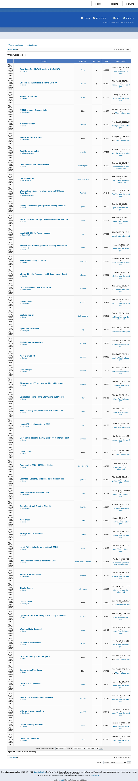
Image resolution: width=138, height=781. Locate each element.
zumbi (83, 726)
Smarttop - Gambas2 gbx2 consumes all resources (42, 479)
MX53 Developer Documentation (34, 110)
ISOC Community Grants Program (35, 656)
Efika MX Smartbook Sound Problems (36, 697)
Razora (83, 343)
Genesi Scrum (26, 602)
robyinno (83, 275)
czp (83, 234)
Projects (114, 3)
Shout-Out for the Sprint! (31, 137)
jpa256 (83, 507)
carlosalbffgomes (83, 166)
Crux (23, 686)
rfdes (83, 493)
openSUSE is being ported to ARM (35, 424)
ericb (83, 548)
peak (83, 207)
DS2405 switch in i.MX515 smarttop (35, 288)
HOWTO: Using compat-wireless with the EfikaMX (41, 411)
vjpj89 (83, 97)
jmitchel (83, 480)
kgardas (83, 575)
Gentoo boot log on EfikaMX (32, 725)
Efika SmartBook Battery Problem (34, 165)
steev (83, 411)
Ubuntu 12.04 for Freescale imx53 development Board (43, 274)
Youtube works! (27, 315)
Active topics (32, 45)
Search (128, 18)
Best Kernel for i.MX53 (29, 151)
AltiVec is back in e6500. (30, 574)
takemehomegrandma (83, 562)
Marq (83, 644)
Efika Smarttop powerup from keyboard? (38, 561)
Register (99, 18)
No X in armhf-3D (27, 356)
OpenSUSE (26, 235)
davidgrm (83, 125)
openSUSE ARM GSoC (30, 329)
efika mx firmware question (32, 711)
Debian (24, 98)
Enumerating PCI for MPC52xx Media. (36, 465)
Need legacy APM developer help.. (35, 492)
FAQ (116, 18)
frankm (83, 384)
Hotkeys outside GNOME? (31, 533)
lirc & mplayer (26, 370)
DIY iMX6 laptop (27, 178)
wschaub (83, 84)
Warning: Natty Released (31, 629)
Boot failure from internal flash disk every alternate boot (44, 438)
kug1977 (83, 712)
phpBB (61, 780)
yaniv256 (83, 261)
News (24, 453)
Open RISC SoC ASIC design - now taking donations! (43, 615)
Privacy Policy (95, 775)
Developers (26, 112)
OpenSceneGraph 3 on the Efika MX (35, 506)
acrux (83, 248)
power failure (25, 451)
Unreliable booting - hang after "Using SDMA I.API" (42, 397)
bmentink (83, 152)
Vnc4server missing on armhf (33, 260)
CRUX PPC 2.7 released (30, 684)
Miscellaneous (26, 180)
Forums (130, 3)
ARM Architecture (28, 153)
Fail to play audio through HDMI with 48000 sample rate (44, 219)
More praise (25, 520)
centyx (82, 521)
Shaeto (83, 289)
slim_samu (83, 589)
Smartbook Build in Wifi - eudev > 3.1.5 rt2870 (40, 69)
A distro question (27, 124)
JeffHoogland (83, 316)
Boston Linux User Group (31, 670)
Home (98, 3)
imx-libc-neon (26, 301)
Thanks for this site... (29, 96)
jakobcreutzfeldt (83, 179)
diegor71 (83, 302)
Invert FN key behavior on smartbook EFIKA (39, 547)
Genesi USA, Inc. (40, 772)
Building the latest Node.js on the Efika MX (38, 83)
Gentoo (24, 71)
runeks (83, 616)
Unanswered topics (15, 45)
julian (83, 398)
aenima (83, 357)
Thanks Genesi (26, 588)
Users (24, 85)
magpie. (83, 534)
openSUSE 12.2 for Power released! (35, 233)
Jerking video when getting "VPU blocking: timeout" (42, 206)
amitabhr (83, 439)
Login (85, 18)
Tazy (83, 70)
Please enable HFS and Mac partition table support (42, 383)
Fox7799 (83, 193)
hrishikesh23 (83, 466)
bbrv (83, 111)
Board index (12, 49)
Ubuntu (24, 276)
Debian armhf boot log (29, 738)
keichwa (83, 698)
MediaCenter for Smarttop (31, 342)
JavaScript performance (30, 643)
